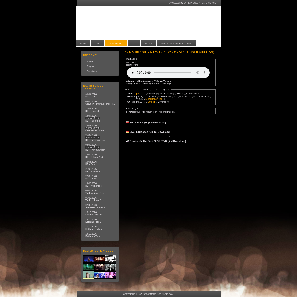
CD (176, 96)
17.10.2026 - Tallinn (93, 227)
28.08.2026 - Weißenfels (93, 184)
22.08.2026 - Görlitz (91, 177)
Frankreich (191, 93)
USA (179, 93)
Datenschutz (209, 3)
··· (170, 118)
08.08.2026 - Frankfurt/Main (95, 147)
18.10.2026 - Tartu (92, 235)
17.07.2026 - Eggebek (92, 109)
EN (185, 3)
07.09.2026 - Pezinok (95, 206)
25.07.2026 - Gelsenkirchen (95, 137)
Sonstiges (92, 71)
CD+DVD (186, 96)
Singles (90, 66)
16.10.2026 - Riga (93, 220)
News (83, 43)
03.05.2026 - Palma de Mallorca (100, 102)
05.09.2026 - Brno (94, 198)
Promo (162, 102)
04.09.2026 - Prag (94, 191)
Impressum (194, 3)
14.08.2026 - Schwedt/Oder (95, 155)
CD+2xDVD (202, 96)
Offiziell (151, 102)
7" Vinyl (152, 96)
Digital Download (153, 99)
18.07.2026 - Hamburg (92, 118)
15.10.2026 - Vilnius (93, 213)
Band (98, 43)
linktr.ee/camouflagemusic (176, 43)
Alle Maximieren (167, 112)
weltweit (151, 93)
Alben (90, 61)
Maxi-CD (165, 96)
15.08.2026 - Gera (91, 162)
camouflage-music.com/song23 (156, 83)
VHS (138, 99)
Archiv (148, 43)
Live (134, 43)
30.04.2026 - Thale (91, 95)
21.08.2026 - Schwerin (92, 170)
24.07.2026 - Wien (94, 128)
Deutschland (166, 93)
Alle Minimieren (149, 112)
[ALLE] (139, 93)
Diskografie (116, 43)
